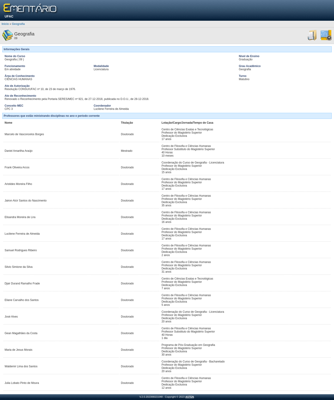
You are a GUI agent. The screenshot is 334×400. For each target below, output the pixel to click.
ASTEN (189, 396)
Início (5, 24)
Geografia (18, 24)
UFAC (9, 16)
